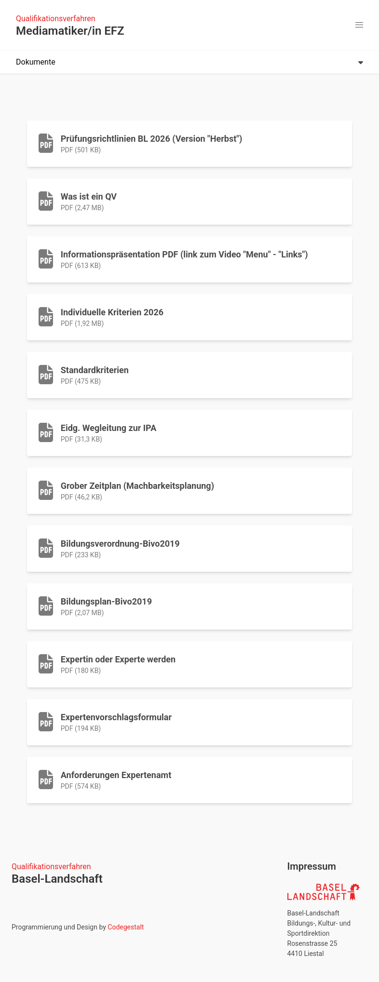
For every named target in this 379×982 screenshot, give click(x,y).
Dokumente (189, 62)
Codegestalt (126, 927)
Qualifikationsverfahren (55, 18)
